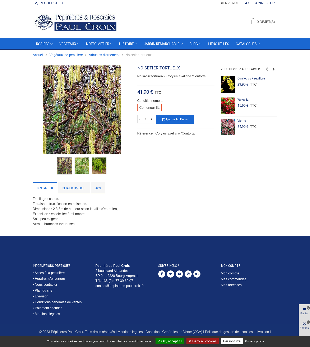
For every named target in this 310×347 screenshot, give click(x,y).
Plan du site (43, 290)
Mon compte (230, 273)
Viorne (241, 120)
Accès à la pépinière (50, 273)
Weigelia (243, 99)
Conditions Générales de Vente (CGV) (173, 332)
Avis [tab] (98, 188)
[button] (267, 69)
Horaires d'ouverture (50, 278)
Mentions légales (47, 314)
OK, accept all (170, 341)
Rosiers (42, 43)
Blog (194, 43)
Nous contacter (46, 284)
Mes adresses (231, 285)
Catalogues (246, 43)
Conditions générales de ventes (58, 302)
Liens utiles (218, 43)
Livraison (41, 296)
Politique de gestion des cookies (229, 332)
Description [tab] (45, 188)
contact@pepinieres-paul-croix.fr (120, 286)
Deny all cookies (203, 341)
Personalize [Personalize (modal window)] (232, 341)
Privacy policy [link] (254, 341)
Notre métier (97, 43)
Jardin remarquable (162, 43)
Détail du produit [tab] (74, 188)
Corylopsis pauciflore (251, 78)
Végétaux (67, 43)
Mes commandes (233, 279)
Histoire (126, 43)
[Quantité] (145, 119)
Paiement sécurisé (49, 308)
